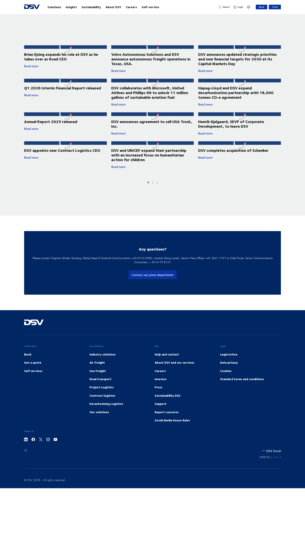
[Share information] (270, 462)
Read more (65, 66)
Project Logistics (101, 392)
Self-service (150, 7)
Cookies (225, 375)
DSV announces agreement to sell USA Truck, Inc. (151, 128)
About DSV (113, 7)
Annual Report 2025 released (50, 126)
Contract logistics (102, 400)
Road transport (100, 383)
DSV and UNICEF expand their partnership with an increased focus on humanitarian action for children (148, 159)
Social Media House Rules (172, 425)
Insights (71, 7)
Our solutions (99, 416)
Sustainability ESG (167, 400)
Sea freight (97, 375)
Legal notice (229, 359)
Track (275, 7)
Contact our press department (153, 279)
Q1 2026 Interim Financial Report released (62, 95)
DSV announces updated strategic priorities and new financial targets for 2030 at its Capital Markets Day (237, 62)
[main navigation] (129, 7)
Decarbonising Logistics (106, 408)
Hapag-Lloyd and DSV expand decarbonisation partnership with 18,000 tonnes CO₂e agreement (235, 96)
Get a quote (32, 367)
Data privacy (229, 367)
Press (158, 392)
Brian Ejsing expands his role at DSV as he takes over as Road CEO (61, 57)
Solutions (54, 7)
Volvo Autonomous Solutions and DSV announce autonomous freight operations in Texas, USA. (150, 59)
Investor (161, 383)
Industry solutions (102, 359)
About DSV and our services (174, 367)
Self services (33, 375)
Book (261, 7)
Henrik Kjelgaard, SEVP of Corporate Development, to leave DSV (231, 128)
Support (161, 408)
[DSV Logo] (32, 7)
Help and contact (167, 359)
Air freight (97, 367)
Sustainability (91, 7)
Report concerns (167, 416)
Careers (131, 7)
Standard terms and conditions (242, 383)
